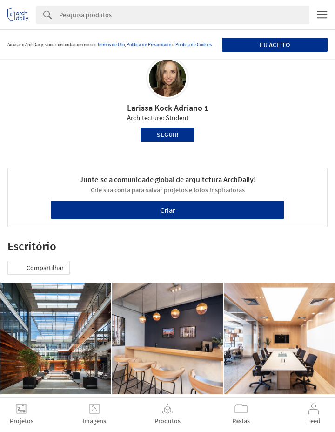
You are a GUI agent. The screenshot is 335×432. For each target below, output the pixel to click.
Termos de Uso (111, 44)
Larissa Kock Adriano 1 (167, 107)
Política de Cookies (193, 44)
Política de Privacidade (149, 44)
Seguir (167, 134)
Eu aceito (275, 44)
